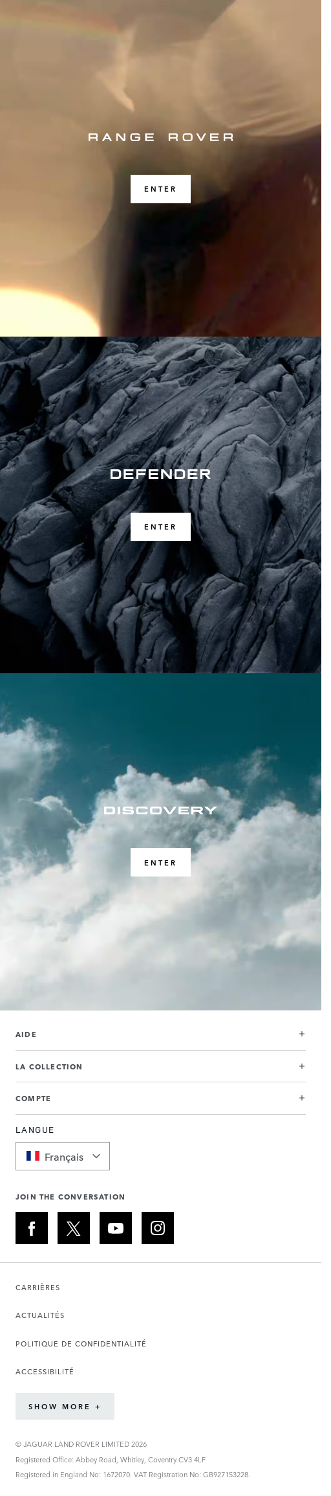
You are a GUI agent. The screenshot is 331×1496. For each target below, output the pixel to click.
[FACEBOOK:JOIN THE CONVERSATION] (32, 1228)
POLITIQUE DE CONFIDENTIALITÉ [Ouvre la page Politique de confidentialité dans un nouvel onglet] (81, 1343)
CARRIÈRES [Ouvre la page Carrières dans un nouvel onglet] (38, 1287)
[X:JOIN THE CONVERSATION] (74, 1228)
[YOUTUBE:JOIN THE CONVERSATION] (116, 1228)
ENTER (160, 188)
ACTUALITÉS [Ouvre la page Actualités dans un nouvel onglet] (40, 1315)
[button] (161, 1039)
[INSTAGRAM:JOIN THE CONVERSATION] (158, 1228)
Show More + (64, 1406)
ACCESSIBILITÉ (45, 1371)
